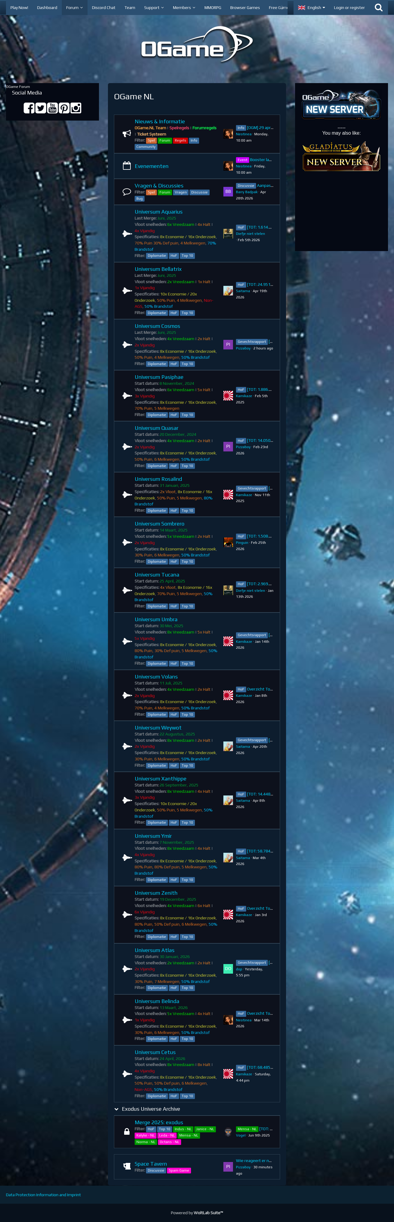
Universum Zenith (156, 893)
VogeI (241, 1135)
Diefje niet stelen (250, 234)
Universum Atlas (155, 950)
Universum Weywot (158, 727)
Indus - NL (183, 1129)
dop (239, 969)
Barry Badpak (247, 192)
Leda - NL (167, 1135)
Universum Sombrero (159, 523)
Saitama (243, 291)
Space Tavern (151, 1164)
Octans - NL (169, 1142)
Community (146, 147)
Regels (180, 140)
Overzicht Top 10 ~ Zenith (271, 908)
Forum (165, 140)
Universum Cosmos (157, 326)
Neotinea (244, 134)
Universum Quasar (156, 428)
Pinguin (242, 543)
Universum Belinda (157, 1001)
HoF (174, 255)
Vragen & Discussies (159, 185)
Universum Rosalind (158, 479)
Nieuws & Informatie (160, 121)
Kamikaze (244, 396)
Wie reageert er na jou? (258, 1160)
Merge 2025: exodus (159, 1122)
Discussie (199, 192)
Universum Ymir (153, 836)
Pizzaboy (243, 348)
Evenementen (152, 166)
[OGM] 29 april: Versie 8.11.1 (273, 127)
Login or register (349, 7)
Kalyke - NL (145, 1135)
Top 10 (187, 255)
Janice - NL (205, 1129)
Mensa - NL (188, 1135)
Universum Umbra (156, 619)
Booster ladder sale (268, 159)
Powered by (197, 1212)
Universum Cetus (155, 1052)
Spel (151, 140)
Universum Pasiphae (159, 377)
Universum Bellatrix (158, 269)
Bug (139, 198)
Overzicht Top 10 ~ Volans (271, 689)
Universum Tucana (157, 574)
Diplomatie (157, 255)
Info (194, 140)
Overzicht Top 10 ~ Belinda (271, 1013)
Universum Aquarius (159, 211)
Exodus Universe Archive (151, 1109)
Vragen (181, 192)
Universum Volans (156, 676)
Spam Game (179, 1170)
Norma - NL (145, 1142)
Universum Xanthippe (161, 778)
